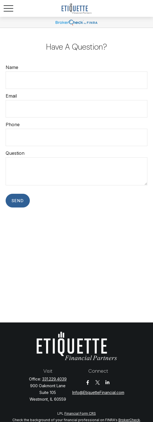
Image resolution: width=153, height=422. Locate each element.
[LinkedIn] (107, 382)
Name (12, 67)
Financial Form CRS (80, 413)
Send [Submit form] (18, 200)
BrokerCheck (129, 420)
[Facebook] (88, 382)
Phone (13, 124)
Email (11, 96)
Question (15, 153)
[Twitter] (98, 382)
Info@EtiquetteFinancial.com (98, 392)
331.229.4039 (54, 379)
